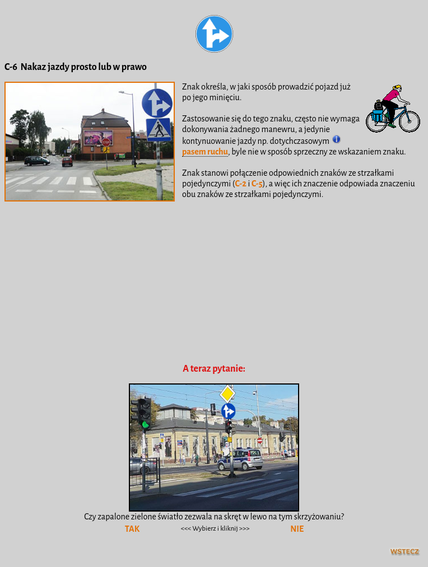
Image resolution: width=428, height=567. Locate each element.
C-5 (257, 183)
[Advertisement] (214, 298)
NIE (297, 528)
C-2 (240, 183)
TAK (132, 528)
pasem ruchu (205, 152)
